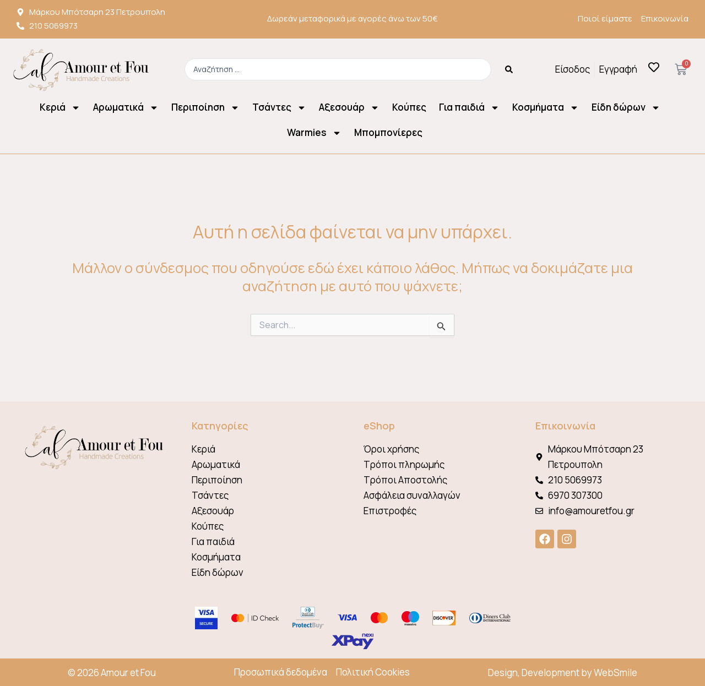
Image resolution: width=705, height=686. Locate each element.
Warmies (314, 133)
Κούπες (409, 107)
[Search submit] (509, 69)
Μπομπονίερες (388, 132)
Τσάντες (279, 107)
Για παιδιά (469, 107)
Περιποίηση (205, 107)
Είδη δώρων (626, 107)
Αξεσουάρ (349, 107)
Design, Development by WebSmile (562, 672)
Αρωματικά (126, 107)
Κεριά (60, 107)
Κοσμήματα (545, 107)
